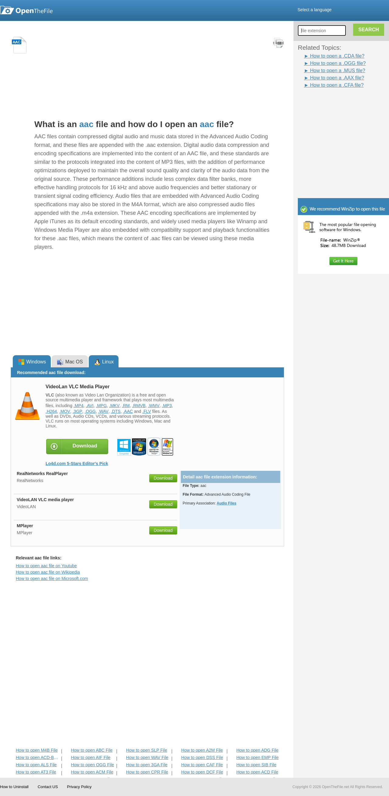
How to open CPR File (147, 772)
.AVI (89, 405)
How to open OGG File (92, 764)
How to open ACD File (257, 772)
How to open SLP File (146, 750)
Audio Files (226, 503)
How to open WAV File (147, 757)
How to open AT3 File (36, 772)
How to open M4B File (37, 750)
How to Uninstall (14, 786)
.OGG (90, 411)
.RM (126, 405)
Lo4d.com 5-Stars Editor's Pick (77, 463)
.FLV (146, 411)
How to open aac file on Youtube (46, 565)
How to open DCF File (202, 772)
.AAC (128, 411)
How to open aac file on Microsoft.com (52, 578)
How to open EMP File (257, 757)
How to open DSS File (202, 757)
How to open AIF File (90, 757)
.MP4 (79, 405)
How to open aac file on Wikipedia (48, 572)
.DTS (116, 411)
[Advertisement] (334, 102)
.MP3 (167, 405)
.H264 (51, 411)
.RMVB (139, 405)
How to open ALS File (36, 764)
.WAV (103, 411)
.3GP (77, 411)
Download (163, 478)
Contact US (48, 786)
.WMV (154, 405)
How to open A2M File (202, 750)
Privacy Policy (79, 786)
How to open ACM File (92, 772)
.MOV (64, 411)
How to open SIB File (256, 764)
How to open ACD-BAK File (38, 757)
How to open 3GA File (146, 764)
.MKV (114, 405)
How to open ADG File (257, 750)
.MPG (101, 405)
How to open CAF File (202, 764)
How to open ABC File (91, 750)
